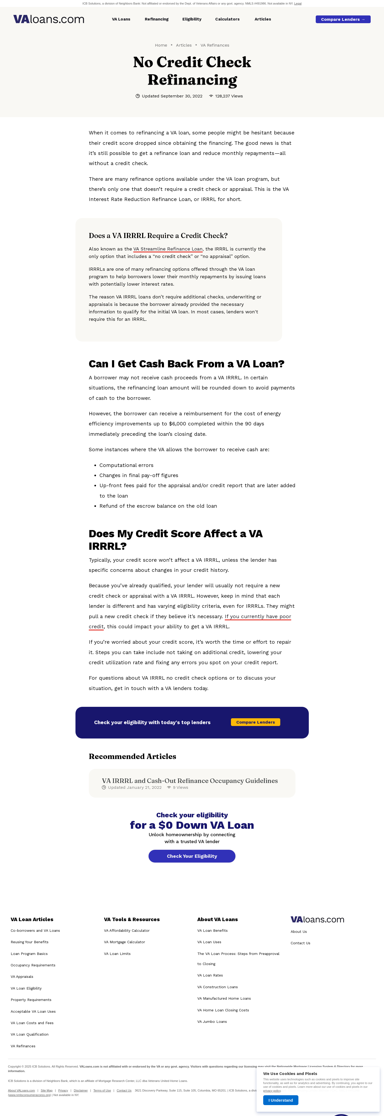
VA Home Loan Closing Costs (223, 1010)
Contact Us (300, 943)
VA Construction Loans (217, 987)
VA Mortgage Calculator (124, 942)
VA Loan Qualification (30, 1034)
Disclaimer (81, 1090)
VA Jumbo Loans (212, 1021)
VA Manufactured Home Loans (224, 998)
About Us (299, 931)
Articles (263, 19)
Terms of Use (102, 1090)
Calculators (227, 19)
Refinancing (157, 19)
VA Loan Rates (210, 975)
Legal (297, 3)
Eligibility (192, 19)
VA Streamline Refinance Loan (168, 249)
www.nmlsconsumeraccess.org (29, 1095)
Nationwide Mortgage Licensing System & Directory (313, 1066)
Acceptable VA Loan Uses (33, 1011)
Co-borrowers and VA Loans (35, 930)
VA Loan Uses (209, 942)
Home (161, 45)
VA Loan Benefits (212, 930)
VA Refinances (215, 45)
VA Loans (121, 19)
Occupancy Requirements (33, 965)
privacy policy (272, 1090)
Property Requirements (31, 1000)
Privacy (63, 1090)
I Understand (281, 1100)
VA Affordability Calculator (127, 930)
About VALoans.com (21, 1090)
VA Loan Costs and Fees (32, 1023)
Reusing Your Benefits (30, 942)
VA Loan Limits (117, 953)
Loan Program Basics (29, 953)
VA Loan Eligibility (26, 988)
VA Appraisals (22, 976)
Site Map (47, 1090)
